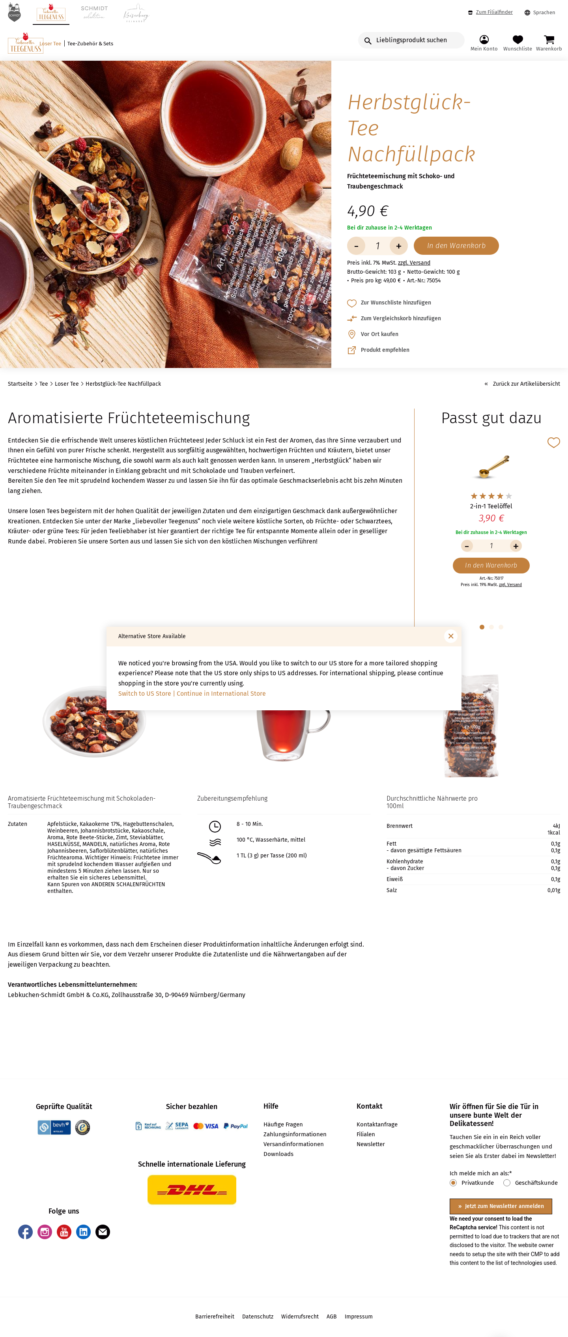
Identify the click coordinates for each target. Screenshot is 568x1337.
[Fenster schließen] (451, 636)
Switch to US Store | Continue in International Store (192, 693)
